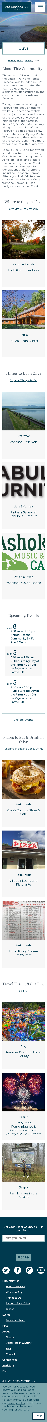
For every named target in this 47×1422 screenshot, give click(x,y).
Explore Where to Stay (23, 208)
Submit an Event (15, 1320)
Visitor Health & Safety (18, 1343)
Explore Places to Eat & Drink (23, 748)
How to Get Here (15, 1286)
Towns (28, 60)
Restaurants (23, 804)
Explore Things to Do (23, 380)
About (20, 60)
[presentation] (21, 1246)
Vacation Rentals (23, 264)
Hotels (23, 334)
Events (6, 1314)
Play (23, 1046)
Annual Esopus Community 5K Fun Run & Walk (23, 638)
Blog (5, 1326)
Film (4, 1371)
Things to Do (13, 1298)
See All (23, 990)
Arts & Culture (23, 506)
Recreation (24, 436)
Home (11, 60)
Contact (10, 1354)
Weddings (8, 1365)
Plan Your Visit (10, 1281)
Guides (10, 1309)
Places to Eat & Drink (18, 1303)
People (23, 1117)
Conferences (9, 1360)
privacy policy (16, 1403)
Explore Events (23, 719)
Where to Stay (14, 1292)
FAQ (8, 1348)
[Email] (23, 1238)
